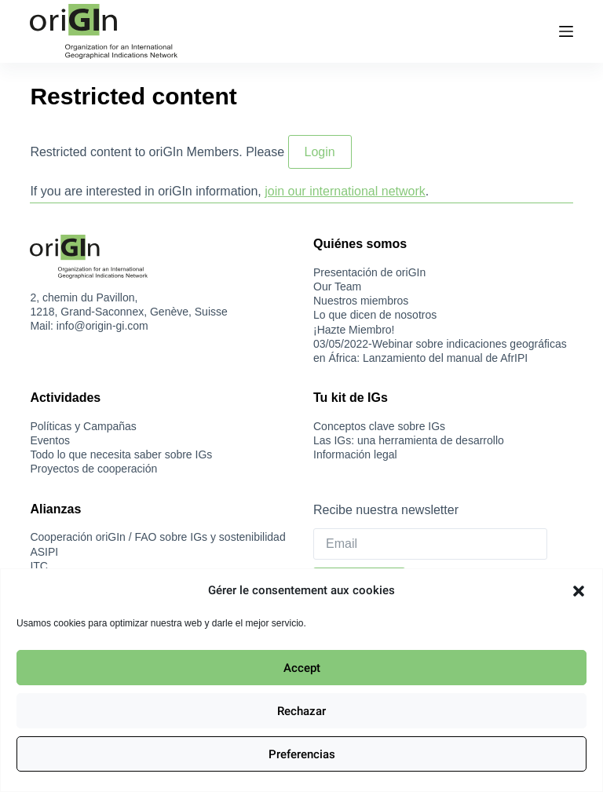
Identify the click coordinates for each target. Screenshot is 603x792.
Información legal (355, 454)
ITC (39, 566)
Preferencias (302, 754)
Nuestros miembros (360, 300)
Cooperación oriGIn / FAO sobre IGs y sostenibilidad (157, 537)
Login (320, 152)
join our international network (345, 191)
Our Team (337, 286)
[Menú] (566, 31)
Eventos (50, 440)
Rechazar (301, 711)
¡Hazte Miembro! (353, 329)
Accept (301, 668)
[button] (579, 591)
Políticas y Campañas (83, 426)
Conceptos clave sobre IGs (379, 426)
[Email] (430, 544)
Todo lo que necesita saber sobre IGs (121, 454)
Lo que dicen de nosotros (375, 314)
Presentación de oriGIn (369, 272)
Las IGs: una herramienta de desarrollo (408, 440)
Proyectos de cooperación (93, 468)
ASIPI (44, 552)
